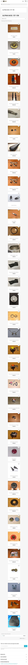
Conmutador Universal (14, 441)
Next (24, 635)
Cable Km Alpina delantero (14, 238)
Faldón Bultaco (14, 628)
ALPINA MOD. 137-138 (8, 10)
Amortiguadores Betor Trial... (14, 86)
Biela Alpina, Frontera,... (14, 171)
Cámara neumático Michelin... (14, 272)
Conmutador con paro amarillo (14, 357)
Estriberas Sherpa (14, 594)
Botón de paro (14, 205)
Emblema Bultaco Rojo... (14, 543)
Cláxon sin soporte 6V (14, 306)
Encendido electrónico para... (14, 560)
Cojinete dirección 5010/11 (14, 323)
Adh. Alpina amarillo (14, 35)
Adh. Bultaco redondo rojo (14, 69)
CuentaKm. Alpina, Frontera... (14, 492)
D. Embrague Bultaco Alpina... (14, 509)
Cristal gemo (14, 458)
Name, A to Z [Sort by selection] (14, 18)
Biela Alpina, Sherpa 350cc (14, 188)
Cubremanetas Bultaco (14, 475)
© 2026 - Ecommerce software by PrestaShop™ (9, 663)
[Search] (14, 4)
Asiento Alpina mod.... (14, 154)
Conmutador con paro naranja (14, 374)
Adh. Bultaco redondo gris (14, 52)
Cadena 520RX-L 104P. (14, 255)
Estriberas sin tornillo (14, 611)
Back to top (23, 638)
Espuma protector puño (14, 577)
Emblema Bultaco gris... (14, 526)
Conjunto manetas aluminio (14, 340)
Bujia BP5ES (14, 221)
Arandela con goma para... (14, 137)
